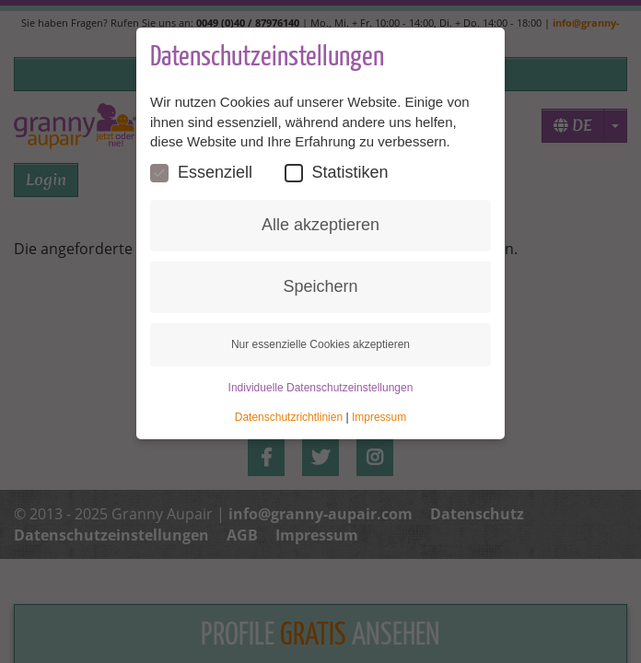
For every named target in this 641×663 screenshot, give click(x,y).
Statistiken (337, 172)
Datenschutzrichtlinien (289, 417)
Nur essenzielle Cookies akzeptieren (320, 344)
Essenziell (201, 172)
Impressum (379, 417)
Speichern (320, 286)
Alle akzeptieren (320, 224)
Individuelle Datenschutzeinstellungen (321, 387)
